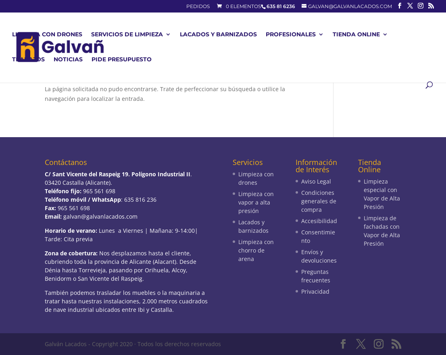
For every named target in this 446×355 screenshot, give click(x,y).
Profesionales (291, 34)
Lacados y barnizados (218, 34)
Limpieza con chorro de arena (256, 250)
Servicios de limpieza (127, 34)
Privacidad (315, 291)
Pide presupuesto (122, 59)
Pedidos (198, 6)
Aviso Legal (316, 181)
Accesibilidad (319, 221)
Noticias (68, 59)
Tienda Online (356, 34)
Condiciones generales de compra (318, 201)
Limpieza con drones (47, 34)
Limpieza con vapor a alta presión (256, 202)
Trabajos (28, 59)
